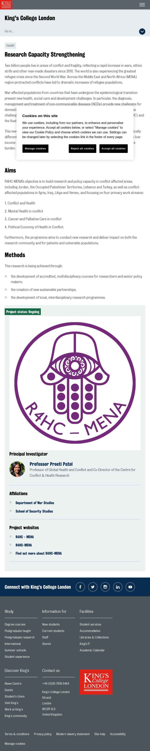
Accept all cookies (114, 148)
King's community (21, 716)
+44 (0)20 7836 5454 (55, 683)
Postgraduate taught (21, 631)
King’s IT (96, 644)
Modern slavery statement (73, 734)
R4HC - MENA (25, 536)
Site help (99, 734)
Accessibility (118, 734)
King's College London (30, 18)
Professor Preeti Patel (51, 464)
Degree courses (21, 625)
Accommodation (96, 631)
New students (58, 625)
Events (21, 691)
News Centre (21, 684)
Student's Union (21, 697)
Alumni (58, 644)
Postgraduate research (21, 638)
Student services (96, 625)
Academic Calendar (96, 651)
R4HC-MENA (24, 545)
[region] (75, 133)
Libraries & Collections (96, 638)
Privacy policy (43, 734)
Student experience (21, 657)
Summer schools (21, 651)
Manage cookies (15, 743)
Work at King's (21, 710)
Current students (58, 631)
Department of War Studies (35, 502)
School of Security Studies (34, 511)
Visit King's (21, 703)
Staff (58, 638)
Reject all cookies (82, 148)
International (21, 644)
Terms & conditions (17, 734)
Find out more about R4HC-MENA (39, 553)
